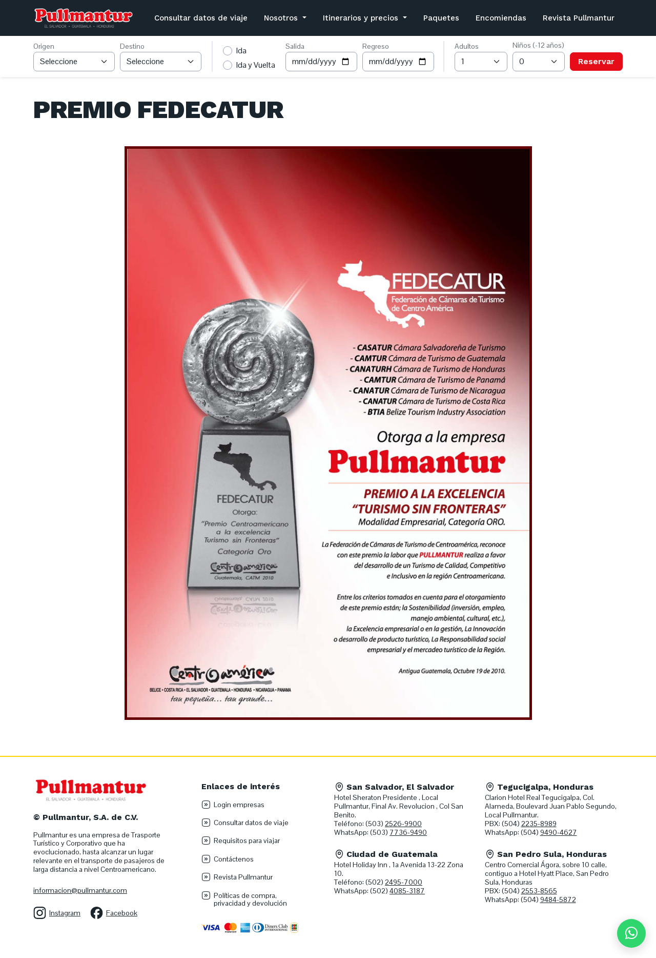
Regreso (375, 46)
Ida (241, 51)
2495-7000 (403, 882)
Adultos (467, 46)
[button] (285, 18)
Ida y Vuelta (255, 65)
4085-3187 (407, 890)
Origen (43, 46)
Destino (132, 46)
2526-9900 (403, 823)
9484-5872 (558, 899)
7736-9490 (408, 832)
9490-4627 (558, 832)
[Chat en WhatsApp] (631, 933)
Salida (294, 46)
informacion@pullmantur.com (80, 890)
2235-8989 (539, 823)
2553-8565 (539, 890)
